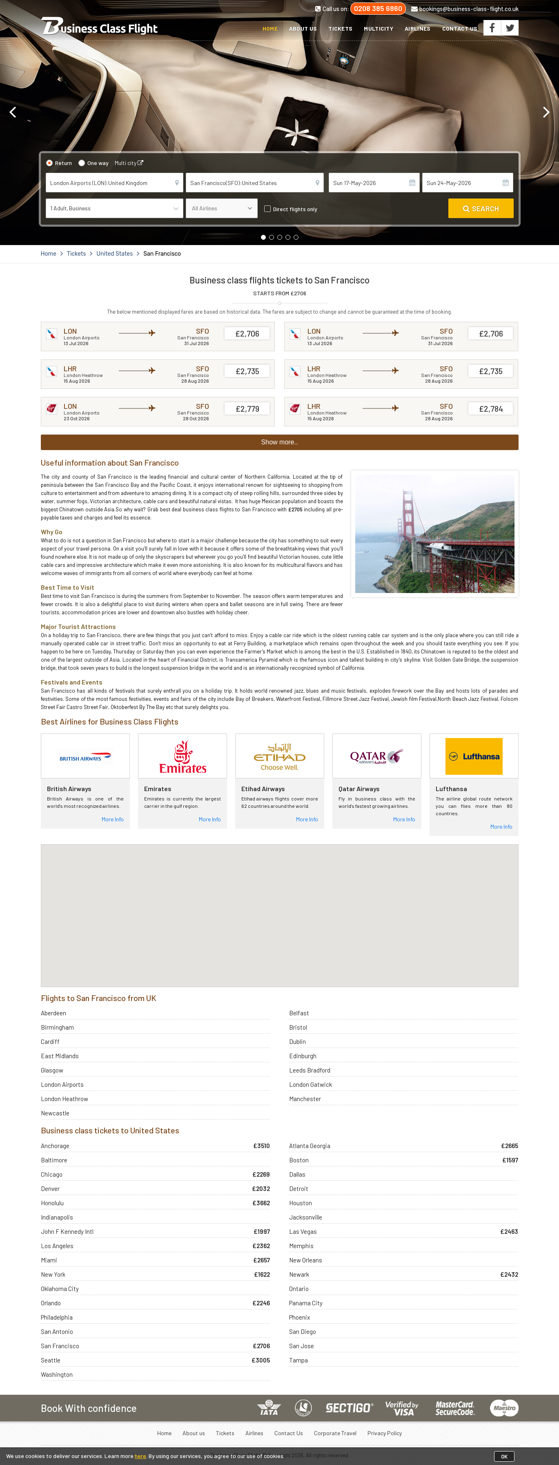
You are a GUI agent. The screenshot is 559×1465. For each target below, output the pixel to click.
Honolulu (52, 1202)
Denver (50, 1188)
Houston (300, 1202)
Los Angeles (57, 1245)
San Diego (302, 1331)
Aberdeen (53, 1013)
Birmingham (57, 1027)
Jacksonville (305, 1217)
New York (53, 1274)
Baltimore (54, 1160)
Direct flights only (295, 208)
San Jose (301, 1345)
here (140, 1455)
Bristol (298, 1027)
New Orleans (305, 1260)
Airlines (417, 28)
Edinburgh (302, 1055)
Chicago (51, 1174)
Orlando (51, 1303)
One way (98, 162)
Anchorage (55, 1145)
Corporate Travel (335, 1432)
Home (270, 28)
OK (504, 1456)
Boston (299, 1160)
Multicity (378, 28)
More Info (113, 819)
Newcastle (55, 1113)
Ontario (299, 1288)
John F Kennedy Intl (67, 1231)
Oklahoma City (60, 1288)
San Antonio (57, 1331)
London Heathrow (64, 1098)
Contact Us (460, 28)
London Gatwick (310, 1084)
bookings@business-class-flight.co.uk (465, 8)
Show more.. (279, 442)
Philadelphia (57, 1317)
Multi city (129, 162)
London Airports (62, 1084)
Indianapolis (57, 1217)
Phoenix (299, 1317)
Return (63, 162)
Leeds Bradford (309, 1070)
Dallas (297, 1174)
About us (303, 28)
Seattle (50, 1360)
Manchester (305, 1098)
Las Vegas (303, 1231)
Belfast (299, 1013)
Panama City (306, 1303)
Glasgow (52, 1070)
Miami (49, 1260)
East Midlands (60, 1055)
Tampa (298, 1360)
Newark (299, 1274)
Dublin (297, 1041)
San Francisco (60, 1345)
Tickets (340, 28)
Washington (57, 1374)
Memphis (301, 1245)
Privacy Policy (384, 1432)
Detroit (298, 1188)
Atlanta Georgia (309, 1145)
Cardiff (50, 1041)
